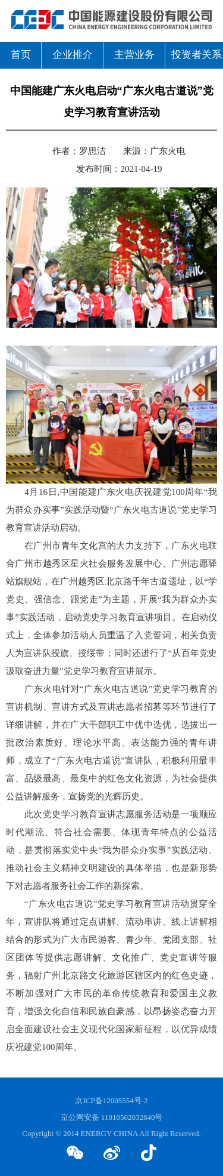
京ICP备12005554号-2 (111, 1101)
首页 (21, 55)
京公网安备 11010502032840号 (112, 1117)
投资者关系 (196, 55)
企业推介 (72, 55)
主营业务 (134, 55)
